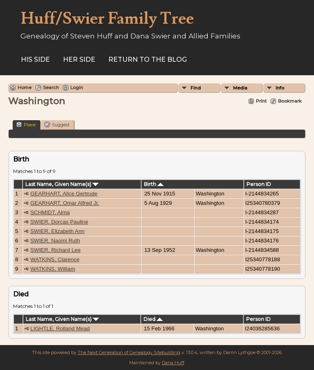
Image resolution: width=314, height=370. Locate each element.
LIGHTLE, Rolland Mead (60, 328)
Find (196, 88)
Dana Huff (173, 363)
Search (51, 87)
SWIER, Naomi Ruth (55, 241)
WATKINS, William (52, 269)
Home (24, 87)
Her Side (79, 59)
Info (280, 88)
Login (76, 87)
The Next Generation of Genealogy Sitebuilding (129, 352)
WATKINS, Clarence (54, 259)
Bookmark (290, 101)
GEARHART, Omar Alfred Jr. (64, 203)
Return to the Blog (147, 59)
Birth (154, 184)
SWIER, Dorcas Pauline (59, 222)
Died (153, 319)
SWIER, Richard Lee (55, 250)
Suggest (57, 124)
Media (240, 88)
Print (261, 101)
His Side (35, 59)
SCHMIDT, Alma (50, 212)
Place (26, 124)
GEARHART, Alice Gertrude (63, 194)
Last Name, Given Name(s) (62, 184)
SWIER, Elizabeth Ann (57, 231)
